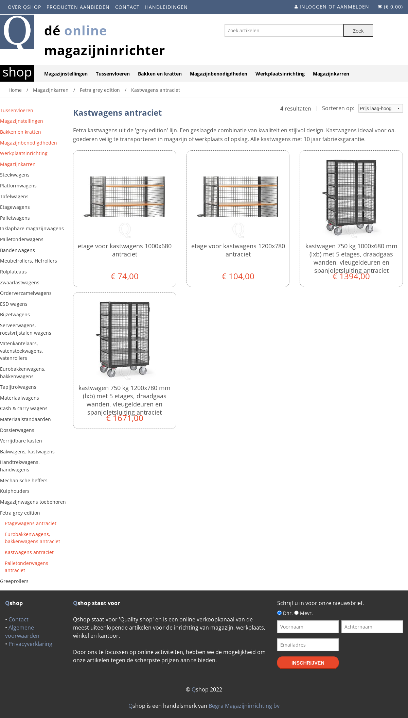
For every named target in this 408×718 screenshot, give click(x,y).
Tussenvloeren (113, 73)
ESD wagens (14, 304)
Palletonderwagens (21, 239)
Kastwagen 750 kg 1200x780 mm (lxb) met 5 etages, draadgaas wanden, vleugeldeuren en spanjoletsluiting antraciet (124, 400)
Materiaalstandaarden (25, 419)
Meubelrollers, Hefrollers (28, 260)
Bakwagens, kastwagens (27, 451)
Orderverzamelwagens (26, 293)
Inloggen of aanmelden (334, 6)
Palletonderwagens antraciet (26, 567)
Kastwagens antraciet (29, 552)
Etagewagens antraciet (30, 523)
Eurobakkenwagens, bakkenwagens (23, 373)
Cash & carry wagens (24, 408)
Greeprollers (14, 581)
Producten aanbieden (78, 7)
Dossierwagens (17, 430)
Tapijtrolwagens (18, 387)
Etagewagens (15, 207)
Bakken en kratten (160, 73)
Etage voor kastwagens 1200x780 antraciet (238, 250)
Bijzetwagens (15, 314)
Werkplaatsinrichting (280, 73)
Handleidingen (166, 7)
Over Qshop (24, 7)
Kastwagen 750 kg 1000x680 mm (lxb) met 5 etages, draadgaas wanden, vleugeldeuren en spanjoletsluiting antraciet (351, 258)
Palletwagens (15, 218)
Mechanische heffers (24, 480)
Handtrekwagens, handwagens (20, 466)
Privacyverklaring (30, 644)
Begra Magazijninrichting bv (244, 705)
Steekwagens (15, 174)
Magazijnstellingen (66, 73)
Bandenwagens (17, 250)
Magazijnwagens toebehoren (33, 502)
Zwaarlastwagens (19, 282)
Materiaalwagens (19, 398)
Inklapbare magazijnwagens (32, 228)
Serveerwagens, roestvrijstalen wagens (25, 329)
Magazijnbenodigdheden (218, 73)
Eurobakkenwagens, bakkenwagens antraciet (32, 538)
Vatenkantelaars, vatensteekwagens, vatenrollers (21, 350)
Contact (127, 7)
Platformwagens (18, 185)
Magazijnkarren (331, 73)
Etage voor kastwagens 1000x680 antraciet (125, 250)
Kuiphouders (15, 491)
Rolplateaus (13, 271)
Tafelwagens (14, 196)
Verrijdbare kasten (21, 440)
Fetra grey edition (20, 513)
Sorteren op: (362, 108)
